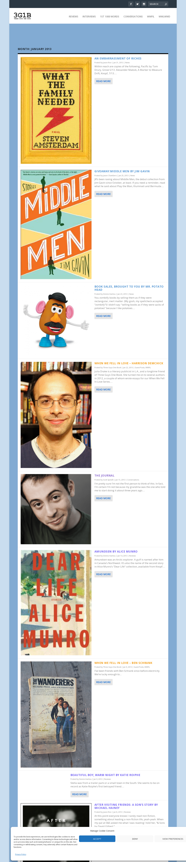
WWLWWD (164, 15)
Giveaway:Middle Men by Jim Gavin (122, 171)
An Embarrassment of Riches (118, 58)
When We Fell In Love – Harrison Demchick (128, 363)
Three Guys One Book (112, 367)
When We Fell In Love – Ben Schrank (123, 662)
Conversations (133, 15)
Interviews (89, 15)
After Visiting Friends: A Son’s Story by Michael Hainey (126, 806)
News (127, 62)
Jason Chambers (110, 175)
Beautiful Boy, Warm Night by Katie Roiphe (105, 775)
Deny (135, 838)
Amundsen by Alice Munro (116, 551)
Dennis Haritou (109, 294)
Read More (103, 81)
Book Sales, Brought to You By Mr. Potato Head (129, 287)
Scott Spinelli (108, 479)
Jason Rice (107, 62)
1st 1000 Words (109, 15)
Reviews (73, 15)
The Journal (104, 475)
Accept (97, 838)
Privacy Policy (20, 854)
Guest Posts (140, 367)
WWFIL (150, 15)
